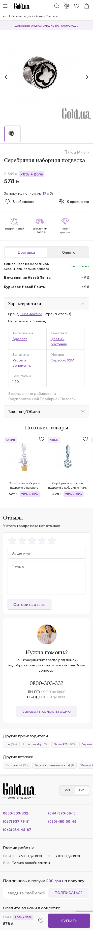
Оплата (68, 252)
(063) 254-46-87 (17, 829)
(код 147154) (78, 152)
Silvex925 (65, 744)
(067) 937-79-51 (16, 821)
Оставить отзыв (29, 604)
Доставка (26, 252)
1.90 (15, 381)
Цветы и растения (59, 341)
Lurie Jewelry (31, 314)
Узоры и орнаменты (21, 363)
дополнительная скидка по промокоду (46, 25)
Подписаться (69, 892)
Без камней (17, 765)
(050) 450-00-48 (62, 821)
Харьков (29, 269)
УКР (67, 790)
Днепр (17, 269)
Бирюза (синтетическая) (54, 765)
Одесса (43, 269)
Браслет (19, 339)
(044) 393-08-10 (62, 813)
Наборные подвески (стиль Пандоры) (34, 16)
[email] (27, 893)
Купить (69, 920)
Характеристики (24, 303)
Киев (7, 269)
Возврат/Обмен (24, 411)
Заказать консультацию (46, 711)
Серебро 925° (63, 360)
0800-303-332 (46, 683)
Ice (11, 744)
